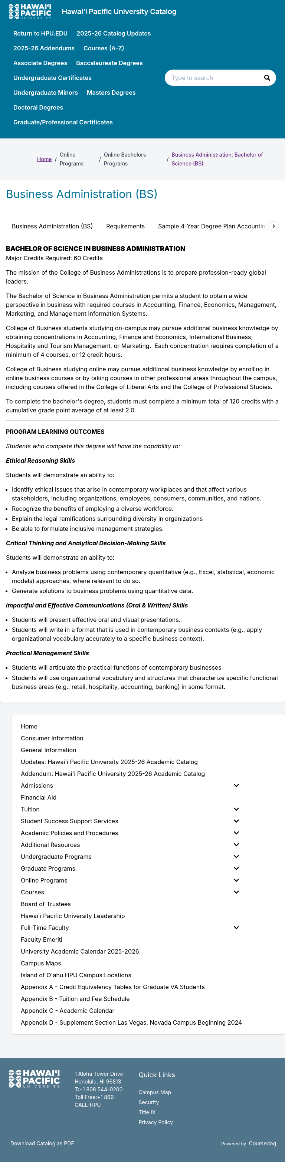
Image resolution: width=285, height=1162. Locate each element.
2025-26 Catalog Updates (113, 33)
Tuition (130, 809)
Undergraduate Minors (45, 92)
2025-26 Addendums (44, 48)
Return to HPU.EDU (40, 33)
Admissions (130, 785)
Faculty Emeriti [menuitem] (41, 939)
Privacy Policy (155, 1122)
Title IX (146, 1112)
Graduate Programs (130, 868)
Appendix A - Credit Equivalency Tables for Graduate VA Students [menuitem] (113, 987)
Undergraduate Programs (130, 856)
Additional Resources (130, 844)
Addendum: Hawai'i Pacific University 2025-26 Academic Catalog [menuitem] (113, 773)
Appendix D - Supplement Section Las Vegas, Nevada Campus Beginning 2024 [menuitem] (131, 1022)
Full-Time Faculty (130, 927)
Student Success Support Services (130, 821)
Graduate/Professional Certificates (63, 122)
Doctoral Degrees (38, 107)
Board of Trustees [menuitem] (46, 904)
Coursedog (262, 1143)
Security (148, 1102)
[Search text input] (220, 78)
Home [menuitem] (29, 726)
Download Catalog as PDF (42, 1143)
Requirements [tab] (125, 226)
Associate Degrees (40, 63)
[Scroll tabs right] (274, 226)
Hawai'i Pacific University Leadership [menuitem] (73, 916)
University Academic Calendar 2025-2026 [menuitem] (80, 951)
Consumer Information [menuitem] (52, 738)
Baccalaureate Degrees (109, 63)
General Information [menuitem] (48, 750)
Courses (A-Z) (103, 48)
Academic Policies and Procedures (130, 833)
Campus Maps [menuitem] (41, 963)
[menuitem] (131, 785)
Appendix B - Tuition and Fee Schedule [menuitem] (75, 998)
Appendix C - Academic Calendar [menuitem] (67, 1010)
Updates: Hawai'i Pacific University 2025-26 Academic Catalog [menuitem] (109, 762)
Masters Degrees (111, 92)
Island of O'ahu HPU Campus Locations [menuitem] (76, 975)
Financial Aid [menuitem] (38, 797)
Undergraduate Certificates (52, 77)
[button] (267, 77)
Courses (130, 892)
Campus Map (154, 1092)
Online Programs (130, 880)
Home (44, 159)
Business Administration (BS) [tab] (52, 226)
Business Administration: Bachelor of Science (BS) (217, 159)
